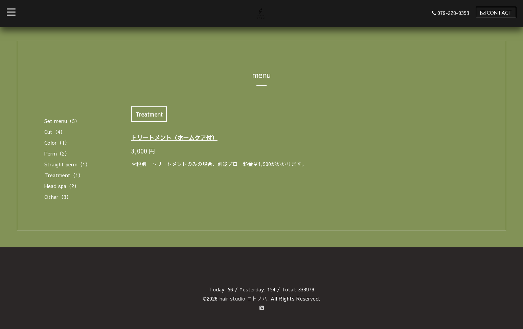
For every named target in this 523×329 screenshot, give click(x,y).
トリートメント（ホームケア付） (174, 137)
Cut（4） (54, 131)
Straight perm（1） (67, 164)
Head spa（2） (61, 185)
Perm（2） (57, 153)
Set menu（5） (62, 120)
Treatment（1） (63, 175)
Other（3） (57, 196)
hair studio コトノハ (243, 298)
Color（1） (57, 142)
